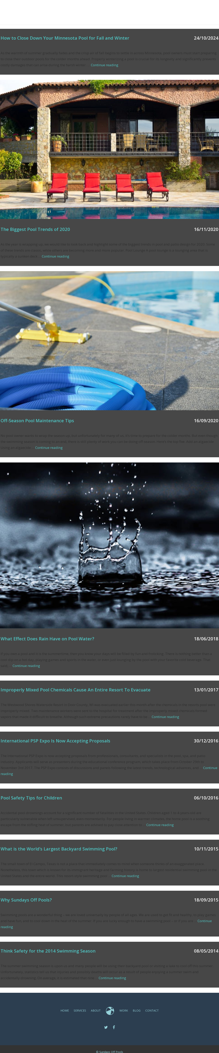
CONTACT (173, 8)
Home (94, 8)
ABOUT (128, 8)
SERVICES (110, 8)
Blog (157, 8)
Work (143, 8)
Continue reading (104, 65)
